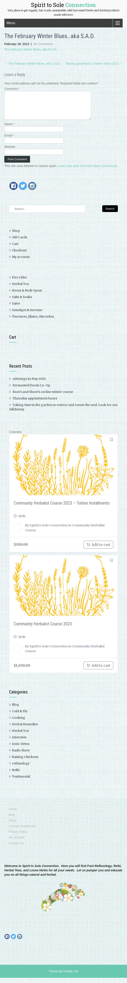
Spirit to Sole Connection (48, 530)
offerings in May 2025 (29, 384)
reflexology (21, 769)
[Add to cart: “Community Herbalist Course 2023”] (98, 671)
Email (9, 140)
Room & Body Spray (27, 296)
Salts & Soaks (22, 302)
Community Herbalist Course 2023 (43, 629)
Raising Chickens (25, 762)
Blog (15, 710)
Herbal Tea (20, 289)
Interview (19, 742)
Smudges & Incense (27, 315)
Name (9, 129)
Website (9, 152)
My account (21, 262)
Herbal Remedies (25, 729)
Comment (12, 89)
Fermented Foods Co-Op (31, 390)
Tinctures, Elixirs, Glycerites (33, 322)
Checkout (19, 256)
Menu (11, 23)
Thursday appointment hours (35, 404)
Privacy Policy (18, 837)
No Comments (43, 44)
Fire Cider (19, 282)
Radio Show (21, 755)
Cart (15, 249)
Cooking (18, 723)
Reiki (16, 775)
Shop (16, 236)
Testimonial (21, 782)
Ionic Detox (20, 749)
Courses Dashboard (22, 831)
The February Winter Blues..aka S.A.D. (30, 49)
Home (13, 814)
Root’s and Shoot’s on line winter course (43, 397)
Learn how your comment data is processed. (88, 171)
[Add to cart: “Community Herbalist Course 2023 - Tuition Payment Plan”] (98, 550)
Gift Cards (19, 242)
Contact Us (16, 848)
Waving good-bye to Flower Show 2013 (94, 63)
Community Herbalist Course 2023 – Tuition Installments (62, 508)
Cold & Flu (19, 716)
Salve (16, 309)
